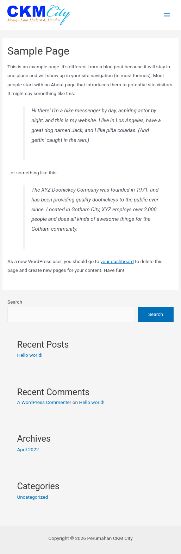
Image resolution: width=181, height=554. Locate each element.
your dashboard (117, 261)
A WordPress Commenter (44, 402)
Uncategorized (32, 497)
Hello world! (29, 355)
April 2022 (28, 449)
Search (14, 302)
